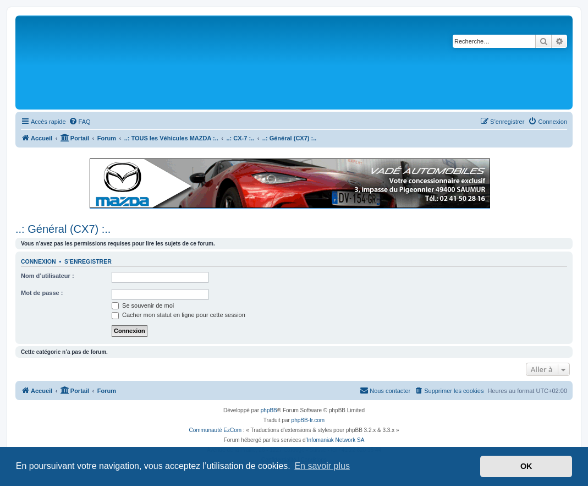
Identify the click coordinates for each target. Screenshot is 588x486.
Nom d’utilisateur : (47, 275)
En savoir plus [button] (322, 466)
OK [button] (526, 466)
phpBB (269, 410)
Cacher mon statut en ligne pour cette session (178, 315)
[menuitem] (80, 121)
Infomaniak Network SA (336, 440)
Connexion (38, 261)
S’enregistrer (88, 261)
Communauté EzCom (215, 430)
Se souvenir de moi (143, 305)
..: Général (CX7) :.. (63, 229)
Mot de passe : (42, 293)
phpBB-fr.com (308, 420)
